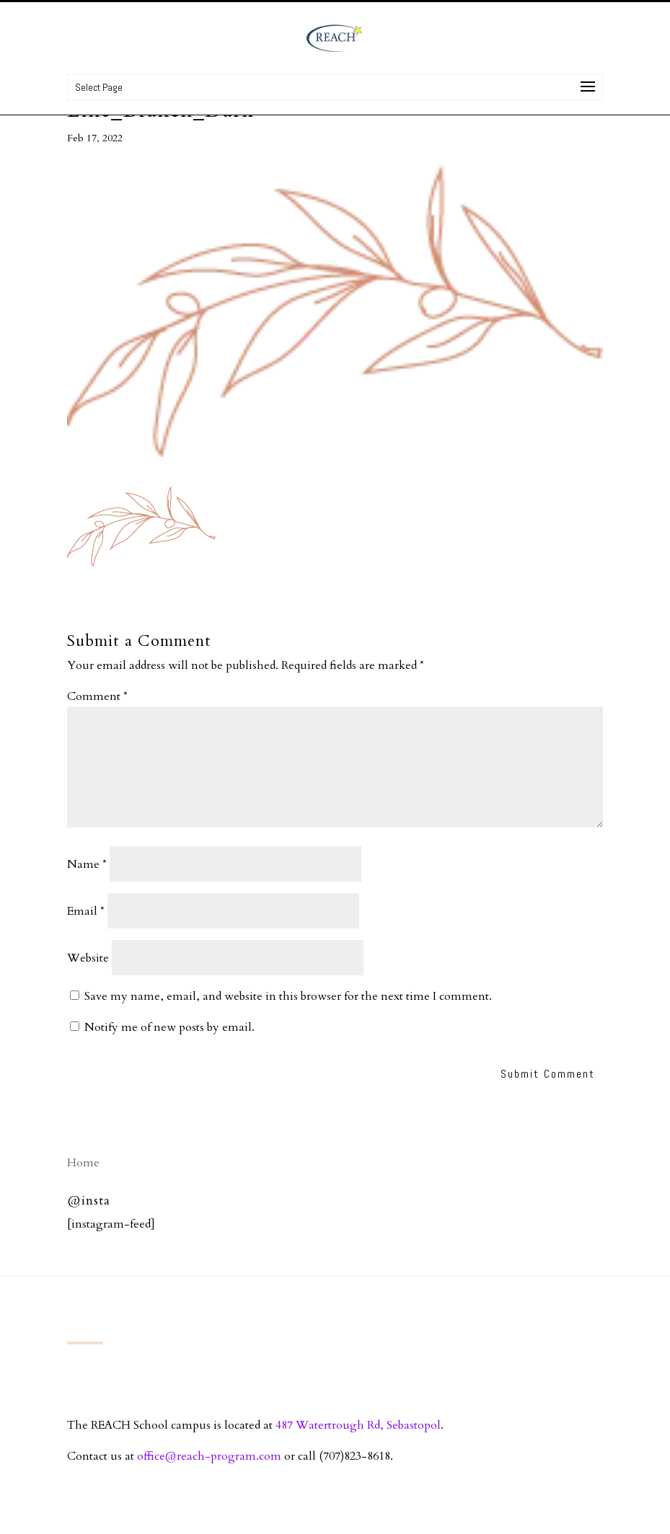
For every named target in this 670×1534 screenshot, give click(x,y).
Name (87, 864)
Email (86, 911)
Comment (97, 696)
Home (83, 1163)
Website (88, 958)
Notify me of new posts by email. (169, 1027)
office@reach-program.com (209, 1456)
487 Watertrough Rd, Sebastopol (358, 1425)
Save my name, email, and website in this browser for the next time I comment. (288, 996)
